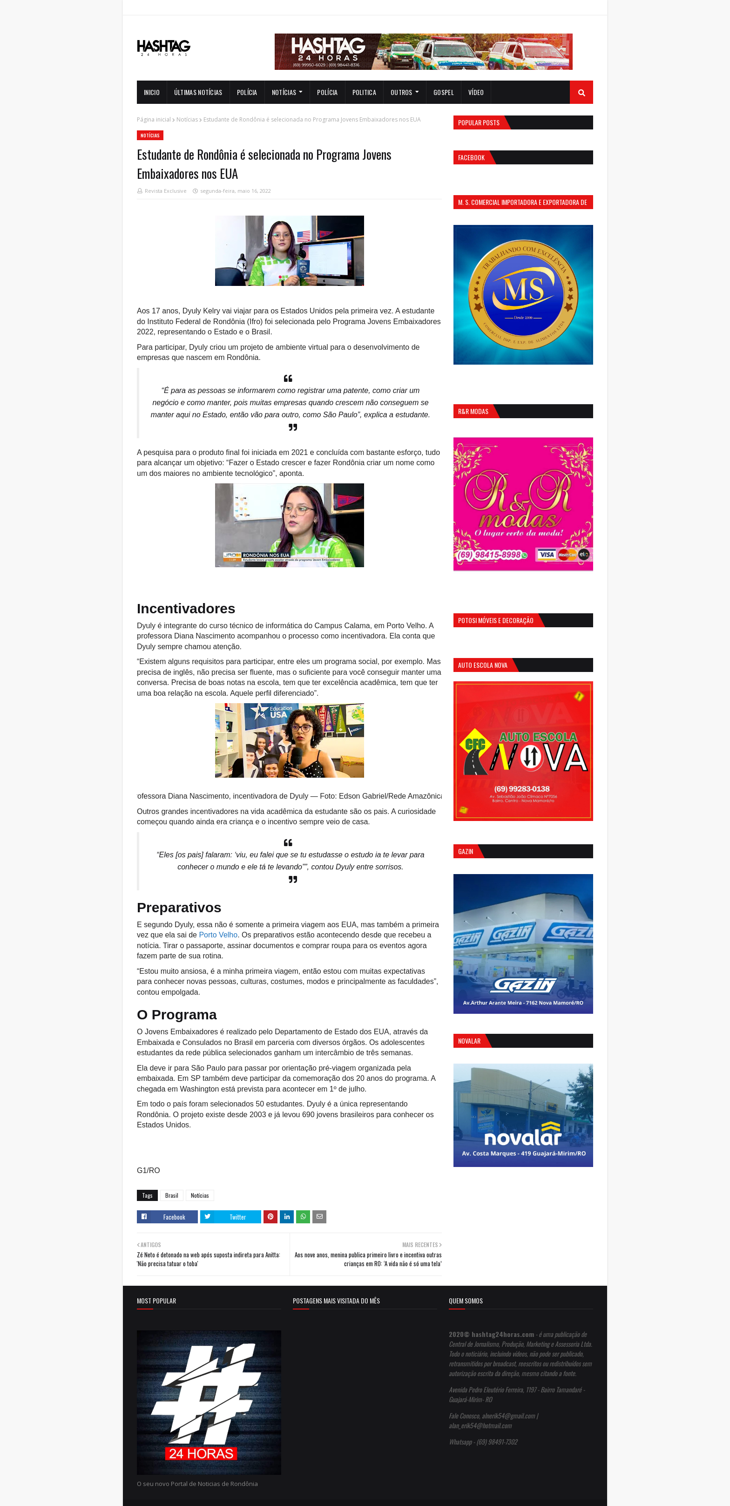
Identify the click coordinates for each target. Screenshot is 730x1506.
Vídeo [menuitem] (476, 92)
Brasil (171, 1195)
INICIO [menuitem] (152, 92)
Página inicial (154, 119)
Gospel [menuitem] (443, 92)
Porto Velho (218, 935)
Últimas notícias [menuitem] (198, 92)
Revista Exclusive (166, 190)
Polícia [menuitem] (247, 92)
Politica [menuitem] (364, 92)
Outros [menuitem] (401, 92)
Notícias (187, 119)
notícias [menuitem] (284, 92)
